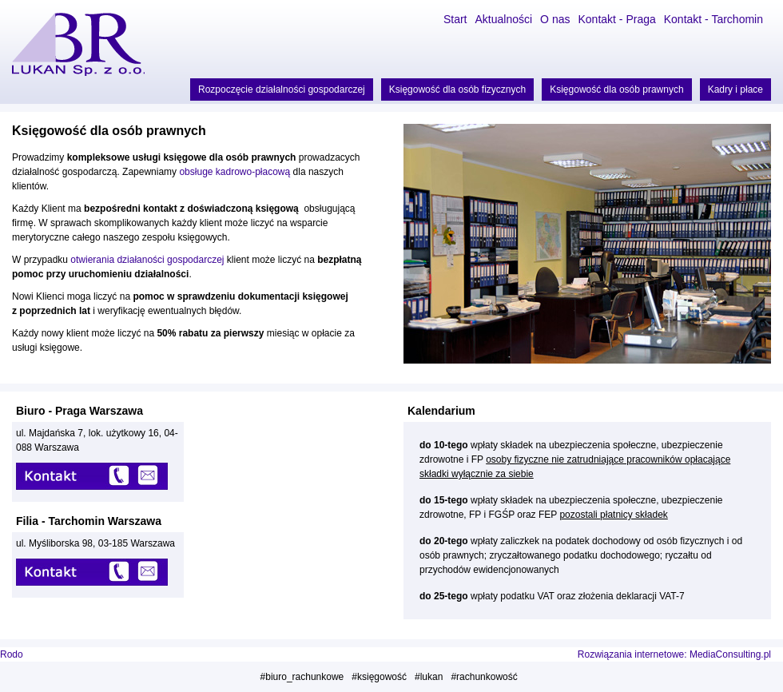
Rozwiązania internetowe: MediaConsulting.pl (674, 654)
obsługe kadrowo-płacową (233, 171)
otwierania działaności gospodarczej (147, 259)
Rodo (11, 654)
